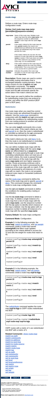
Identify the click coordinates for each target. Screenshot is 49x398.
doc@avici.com (29, 395)
